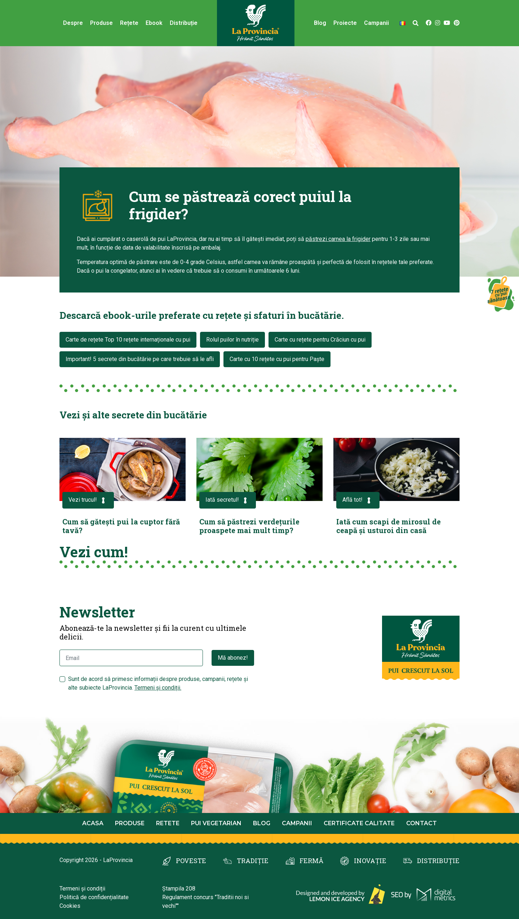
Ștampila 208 (178, 888)
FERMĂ (311, 860)
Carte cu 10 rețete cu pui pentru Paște (277, 359)
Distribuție (184, 22)
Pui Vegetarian (216, 823)
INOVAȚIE (370, 860)
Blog (320, 22)
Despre (73, 22)
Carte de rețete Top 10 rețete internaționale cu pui (128, 339)
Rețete (129, 22)
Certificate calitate (359, 823)
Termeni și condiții (82, 888)
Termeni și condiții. (157, 687)
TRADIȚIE (253, 860)
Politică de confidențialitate (94, 897)
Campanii (376, 22)
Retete (167, 823)
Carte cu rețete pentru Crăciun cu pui (320, 339)
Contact (421, 823)
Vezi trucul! (88, 500)
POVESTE (191, 860)
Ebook (154, 22)
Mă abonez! (233, 657)
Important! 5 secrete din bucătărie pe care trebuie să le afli (140, 359)
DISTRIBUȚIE (438, 860)
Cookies (69, 905)
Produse (101, 22)
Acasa (92, 823)
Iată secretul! (227, 500)
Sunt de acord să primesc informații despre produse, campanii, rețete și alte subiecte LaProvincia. (158, 683)
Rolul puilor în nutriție (232, 339)
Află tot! (357, 500)
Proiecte (345, 22)
